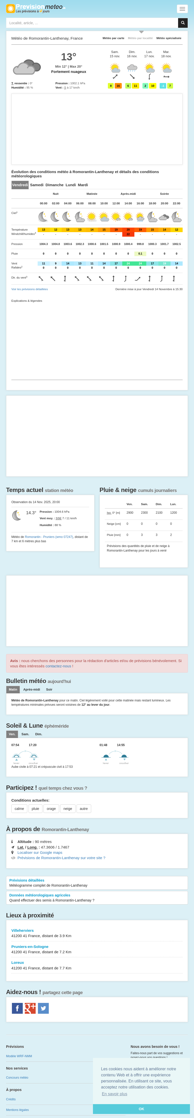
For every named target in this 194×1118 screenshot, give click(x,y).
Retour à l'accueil (35, 9)
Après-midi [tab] (31, 689)
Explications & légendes (26, 300)
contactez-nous (58, 666)
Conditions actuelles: (30, 800)
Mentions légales (17, 1110)
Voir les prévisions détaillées (29, 289)
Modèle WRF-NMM (19, 1056)
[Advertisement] (97, 129)
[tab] (20, 185)
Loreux (97, 965)
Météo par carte (113, 38)
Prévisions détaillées (97, 883)
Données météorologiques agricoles (97, 898)
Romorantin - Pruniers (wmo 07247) (49, 537)
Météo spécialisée (168, 38)
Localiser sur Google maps (39, 852)
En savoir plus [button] (114, 1094)
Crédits (11, 1099)
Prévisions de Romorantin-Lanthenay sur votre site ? (61, 858)
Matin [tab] (13, 689)
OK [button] (141, 1109)
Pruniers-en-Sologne (97, 949)
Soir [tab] (49, 689)
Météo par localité (140, 38)
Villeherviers (97, 933)
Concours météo (17, 1077)
